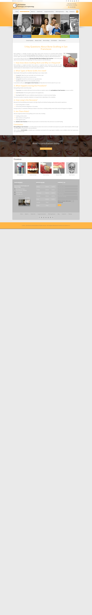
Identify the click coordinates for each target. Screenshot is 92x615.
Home (16, 11)
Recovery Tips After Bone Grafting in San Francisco (41, 58)
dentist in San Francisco (21, 121)
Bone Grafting (46, 40)
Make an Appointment (18, 0)
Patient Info (33, 213)
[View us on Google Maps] (70, 1)
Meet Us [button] (33, 11)
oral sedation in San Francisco (58, 90)
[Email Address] (68, 191)
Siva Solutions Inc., (66, 224)
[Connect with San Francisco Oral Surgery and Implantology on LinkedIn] (46, 216)
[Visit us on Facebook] (66, 1)
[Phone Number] (68, 188)
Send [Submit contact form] (59, 204)
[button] (32, 26)
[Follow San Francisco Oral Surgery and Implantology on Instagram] (53, 216)
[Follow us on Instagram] (78, 1)
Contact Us (72, 11)
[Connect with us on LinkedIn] (72, 1)
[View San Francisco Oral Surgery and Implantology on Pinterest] (50, 216)
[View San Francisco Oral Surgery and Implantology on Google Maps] (44, 216)
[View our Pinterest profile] (76, 1)
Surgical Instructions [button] (49, 11)
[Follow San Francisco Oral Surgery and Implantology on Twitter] (41, 216)
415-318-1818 (72, 7)
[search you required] (77, 12)
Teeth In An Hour (33, 168)
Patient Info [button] (40, 11)
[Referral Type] (68, 193)
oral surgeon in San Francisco (32, 82)
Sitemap (70, 213)
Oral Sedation (54, 40)
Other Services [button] (62, 40)
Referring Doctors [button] (60, 11)
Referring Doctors (51, 213)
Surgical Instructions (42, 213)
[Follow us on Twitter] (68, 1)
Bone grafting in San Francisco (21, 126)
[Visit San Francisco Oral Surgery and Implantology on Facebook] (39, 216)
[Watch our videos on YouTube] (74, 1)
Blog (67, 11)
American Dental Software (33, 224)
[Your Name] (68, 186)
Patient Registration (24, 11)
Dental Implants (29, 40)
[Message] (68, 197)
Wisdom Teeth (38, 40)
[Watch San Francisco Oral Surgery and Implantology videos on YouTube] (48, 216)
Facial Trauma (71, 168)
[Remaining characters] (72, 200)
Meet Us (26, 213)
